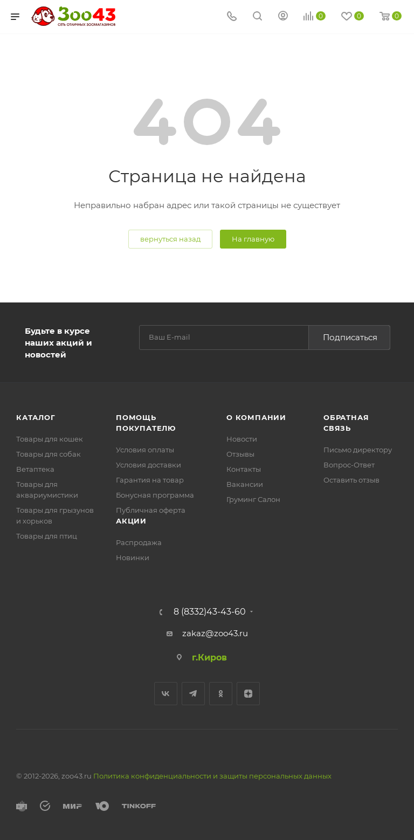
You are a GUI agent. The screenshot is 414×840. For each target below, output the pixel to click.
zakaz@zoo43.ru (215, 633)
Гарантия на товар (150, 480)
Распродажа (139, 542)
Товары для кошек (49, 439)
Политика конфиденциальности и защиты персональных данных (212, 776)
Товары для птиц (46, 536)
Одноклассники (220, 693)
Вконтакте (165, 693)
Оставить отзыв (351, 480)
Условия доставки (148, 464)
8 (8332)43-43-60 (210, 612)
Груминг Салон (253, 499)
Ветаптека (35, 469)
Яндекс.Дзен (248, 693)
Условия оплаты (145, 449)
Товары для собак (48, 454)
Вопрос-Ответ (349, 464)
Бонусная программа (155, 495)
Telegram (193, 693)
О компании (256, 417)
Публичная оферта (150, 510)
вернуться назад (170, 239)
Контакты (243, 469)
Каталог (36, 417)
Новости (241, 439)
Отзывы (240, 454)
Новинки (132, 557)
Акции (131, 521)
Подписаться (350, 337)
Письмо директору (357, 449)
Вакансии (244, 484)
